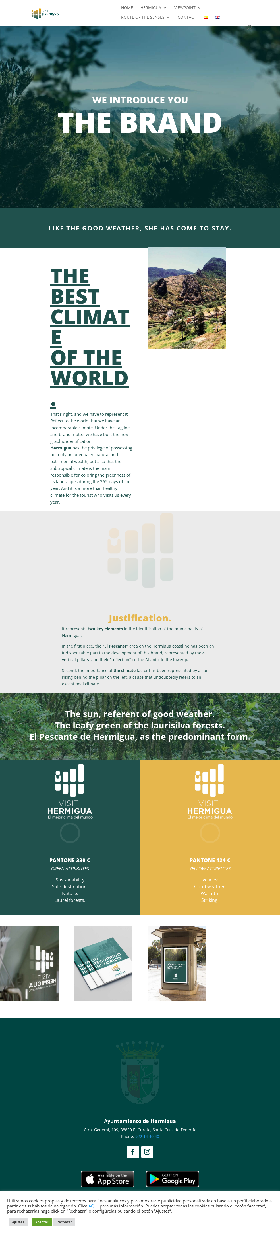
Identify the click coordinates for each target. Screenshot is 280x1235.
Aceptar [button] (41, 1222)
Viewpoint (185, 8)
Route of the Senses (143, 17)
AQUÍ (93, 1206)
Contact (187, 17)
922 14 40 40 (147, 1136)
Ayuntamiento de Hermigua (140, 1121)
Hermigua (150, 8)
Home (127, 8)
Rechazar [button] (64, 1222)
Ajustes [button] (18, 1222)
